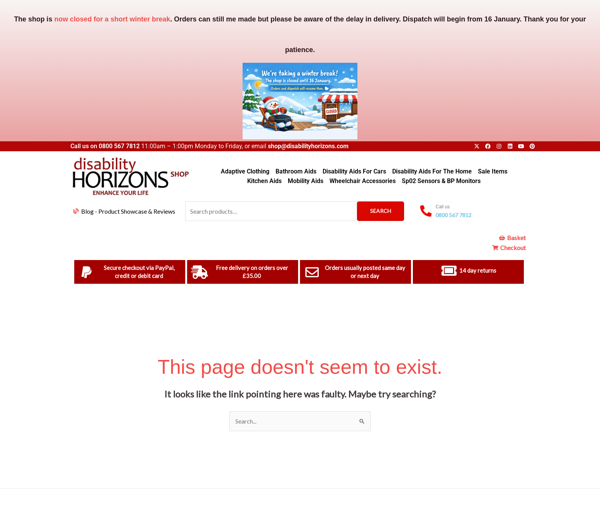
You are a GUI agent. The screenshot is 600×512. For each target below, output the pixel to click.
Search (380, 211)
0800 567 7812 (119, 146)
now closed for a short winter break (112, 19)
